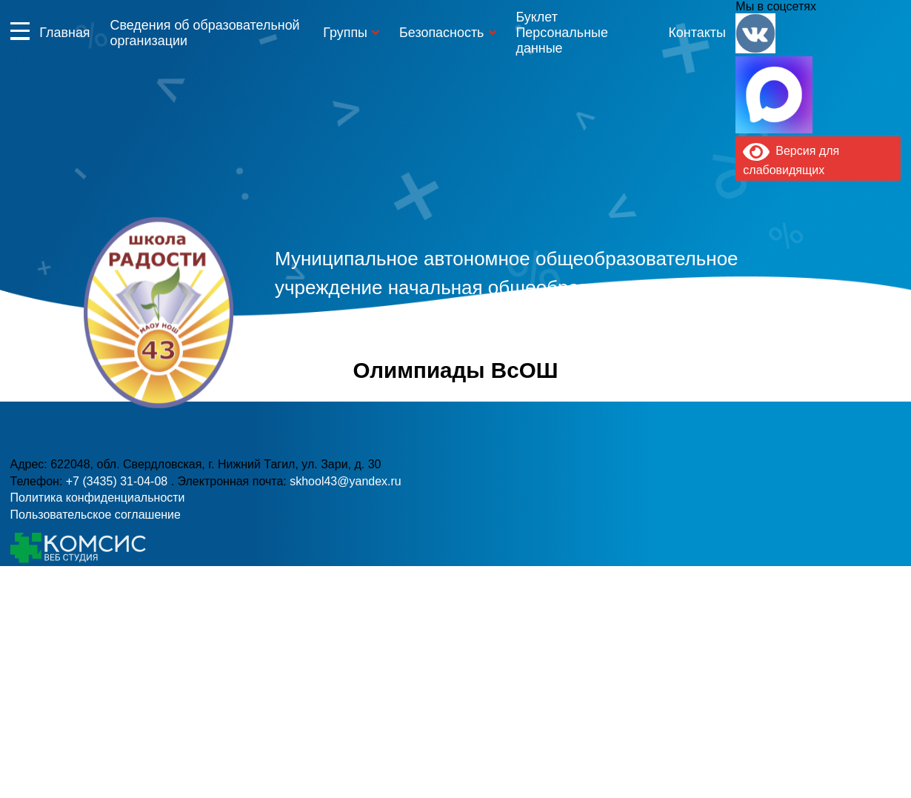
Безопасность (441, 32)
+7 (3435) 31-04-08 (396, 347)
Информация (20, 31)
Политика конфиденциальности (97, 497)
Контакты (696, 32)
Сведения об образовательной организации (204, 33)
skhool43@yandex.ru (650, 347)
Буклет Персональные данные (561, 33)
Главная (64, 32)
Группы (345, 32)
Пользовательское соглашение (95, 514)
